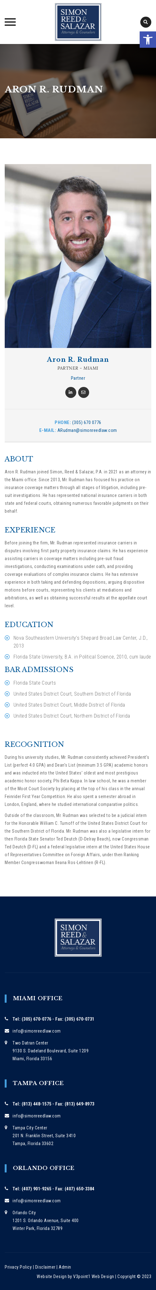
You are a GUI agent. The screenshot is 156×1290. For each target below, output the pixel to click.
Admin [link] (65, 1267)
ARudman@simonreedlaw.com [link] (87, 430)
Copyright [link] (126, 1276)
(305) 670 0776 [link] (86, 422)
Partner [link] (78, 378)
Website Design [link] (52, 1276)
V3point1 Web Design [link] (93, 1276)
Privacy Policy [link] (18, 1267)
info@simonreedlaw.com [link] (37, 1031)
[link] (148, 39)
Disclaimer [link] (45, 1267)
